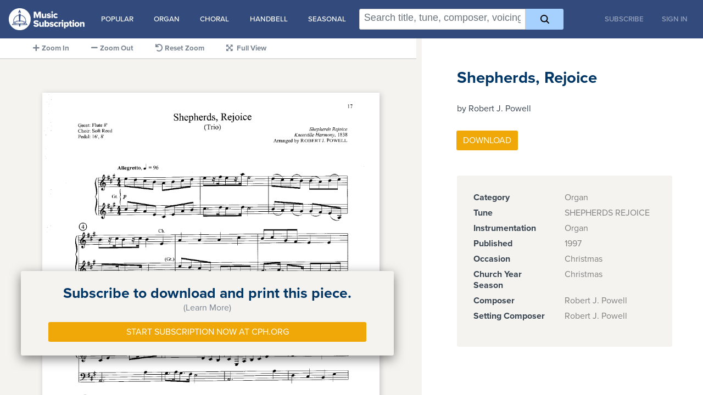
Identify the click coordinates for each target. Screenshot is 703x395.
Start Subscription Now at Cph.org (207, 331)
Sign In (675, 19)
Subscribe (624, 19)
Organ (167, 19)
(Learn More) (207, 307)
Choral (214, 19)
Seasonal (327, 19)
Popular (117, 19)
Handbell (269, 19)
